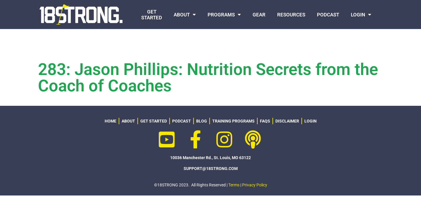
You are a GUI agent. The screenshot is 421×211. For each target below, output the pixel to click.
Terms (233, 185)
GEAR (259, 15)
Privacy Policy (254, 185)
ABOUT (185, 14)
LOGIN (361, 14)
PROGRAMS (224, 14)
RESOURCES (291, 15)
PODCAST (328, 15)
